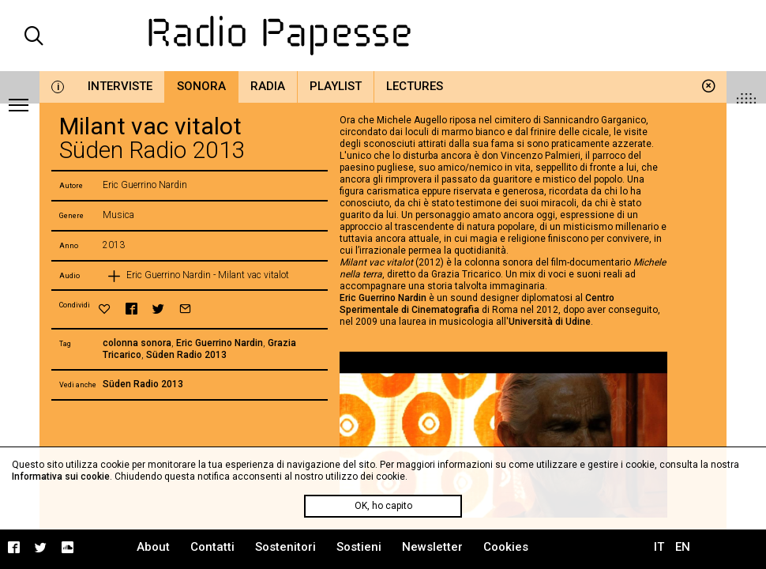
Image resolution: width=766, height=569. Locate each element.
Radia (267, 86)
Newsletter (432, 547)
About (153, 547)
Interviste (120, 86)
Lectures (414, 86)
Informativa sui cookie (61, 476)
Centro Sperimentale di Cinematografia (477, 303)
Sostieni (358, 547)
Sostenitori (285, 547)
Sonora (201, 86)
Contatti (212, 547)
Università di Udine (550, 321)
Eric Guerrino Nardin (219, 343)
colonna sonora (137, 343)
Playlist (336, 86)
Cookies (505, 547)
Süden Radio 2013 (186, 354)
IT (659, 547)
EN (682, 547)
